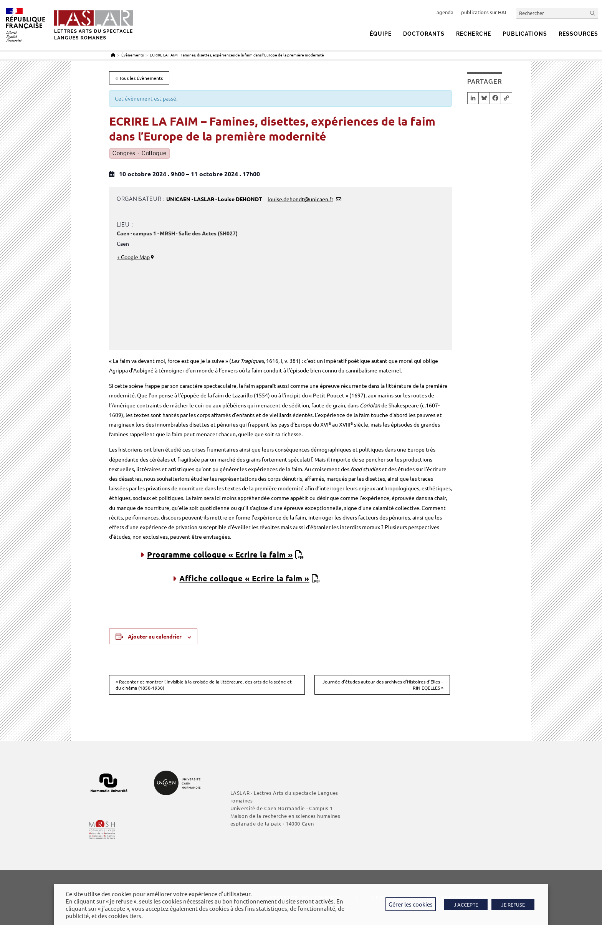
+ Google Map (133, 256)
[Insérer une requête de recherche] (557, 13)
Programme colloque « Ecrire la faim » (220, 554)
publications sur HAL (484, 12)
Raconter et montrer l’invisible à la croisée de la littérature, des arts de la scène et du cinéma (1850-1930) (204, 684)
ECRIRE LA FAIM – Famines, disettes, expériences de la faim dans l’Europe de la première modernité (237, 55)
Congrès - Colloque (139, 153)
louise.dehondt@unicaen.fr (300, 198)
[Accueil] (113, 55)
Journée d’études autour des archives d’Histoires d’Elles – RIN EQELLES (382, 684)
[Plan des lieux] (356, 286)
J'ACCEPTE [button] (466, 904)
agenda (445, 12)
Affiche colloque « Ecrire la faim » (244, 578)
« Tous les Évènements (139, 78)
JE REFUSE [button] (513, 904)
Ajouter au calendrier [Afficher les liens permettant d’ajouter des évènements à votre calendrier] (155, 636)
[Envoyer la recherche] (592, 13)
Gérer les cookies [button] (411, 904)
